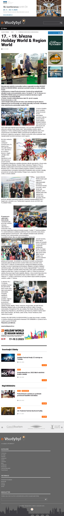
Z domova (3, 453)
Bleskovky (3, 481)
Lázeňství (3, 461)
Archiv (2, 486)
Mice (12, 32)
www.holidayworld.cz (7, 326)
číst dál (44, 365)
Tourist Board (4, 470)
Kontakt (3, 484)
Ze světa (3, 455)
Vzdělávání (3, 465)
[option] (14, 426)
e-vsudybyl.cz (4, 443)
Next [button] (62, 427)
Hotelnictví (3, 458)
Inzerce (3, 483)
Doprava (3, 456)
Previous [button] (2, 427)
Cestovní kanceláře (5, 468)
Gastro (2, 460)
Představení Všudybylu (6, 479)
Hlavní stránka (5, 32)
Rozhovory (3, 466)
